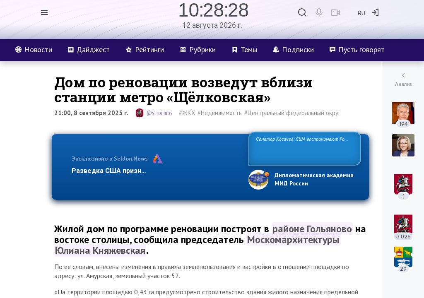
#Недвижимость (220, 113)
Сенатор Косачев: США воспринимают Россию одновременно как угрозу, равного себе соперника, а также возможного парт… (303, 148)
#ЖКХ (187, 113)
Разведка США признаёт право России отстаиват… (155, 171)
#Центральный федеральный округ (292, 113)
